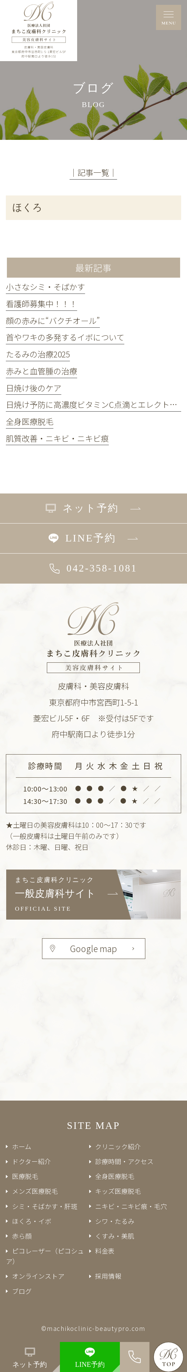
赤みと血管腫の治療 (41, 371)
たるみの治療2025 (38, 354)
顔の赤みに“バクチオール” (53, 320)
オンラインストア (38, 1275)
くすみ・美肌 (114, 1235)
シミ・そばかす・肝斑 (44, 1206)
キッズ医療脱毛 (118, 1191)
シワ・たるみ (114, 1221)
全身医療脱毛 (29, 421)
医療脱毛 (25, 1176)
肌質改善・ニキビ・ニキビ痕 (57, 438)
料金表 (105, 1250)
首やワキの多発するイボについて (65, 337)
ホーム (21, 1146)
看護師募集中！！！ (41, 303)
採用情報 (108, 1275)
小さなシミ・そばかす (45, 286)
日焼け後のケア (33, 388)
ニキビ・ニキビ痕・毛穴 (131, 1206)
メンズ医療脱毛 (35, 1191)
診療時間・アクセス (124, 1161)
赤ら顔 (22, 1235)
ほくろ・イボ (31, 1221)
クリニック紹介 (118, 1146)
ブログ (22, 1291)
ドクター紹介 (31, 1161)
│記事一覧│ (93, 172)
